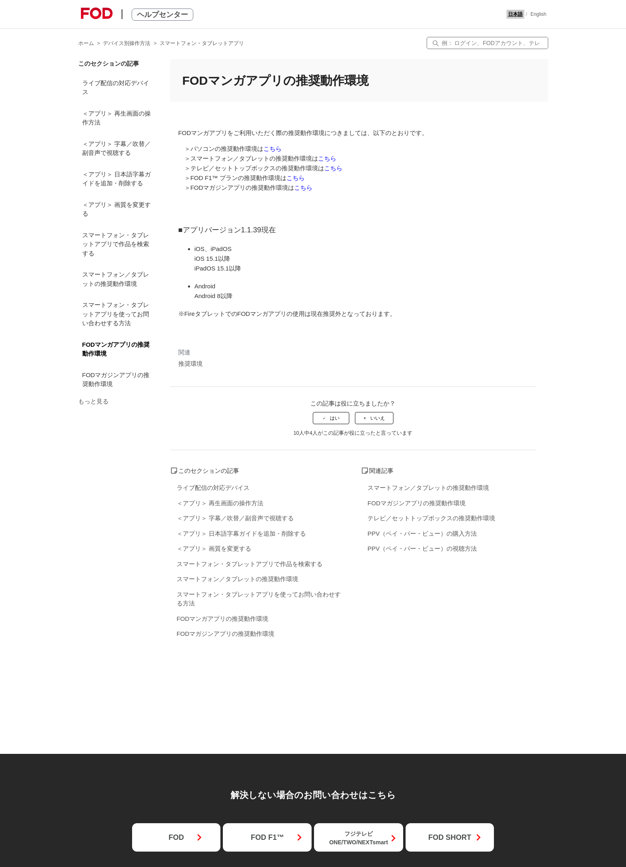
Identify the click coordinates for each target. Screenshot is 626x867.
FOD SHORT (449, 837)
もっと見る (93, 401)
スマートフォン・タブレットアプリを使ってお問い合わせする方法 (115, 313)
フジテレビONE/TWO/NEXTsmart (358, 838)
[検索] (487, 43)
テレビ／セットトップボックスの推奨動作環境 (431, 518)
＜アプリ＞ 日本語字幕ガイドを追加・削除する (116, 179)
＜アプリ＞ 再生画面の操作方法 (116, 118)
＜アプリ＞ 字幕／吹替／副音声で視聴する (116, 148)
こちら (272, 148)
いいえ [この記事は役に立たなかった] (377, 418)
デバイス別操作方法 (126, 43)
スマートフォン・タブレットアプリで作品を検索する (115, 244)
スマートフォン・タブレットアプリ (202, 43)
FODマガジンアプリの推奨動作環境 (116, 379)
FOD (176, 837)
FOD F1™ (267, 837)
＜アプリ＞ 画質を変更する (116, 209)
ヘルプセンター (162, 15)
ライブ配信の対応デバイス (115, 87)
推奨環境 (190, 363)
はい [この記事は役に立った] (335, 418)
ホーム (86, 43)
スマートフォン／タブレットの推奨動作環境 (115, 279)
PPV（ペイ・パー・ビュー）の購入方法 (422, 533)
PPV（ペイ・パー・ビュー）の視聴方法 (422, 548)
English (538, 14)
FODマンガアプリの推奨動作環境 (116, 349)
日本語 (515, 14)
